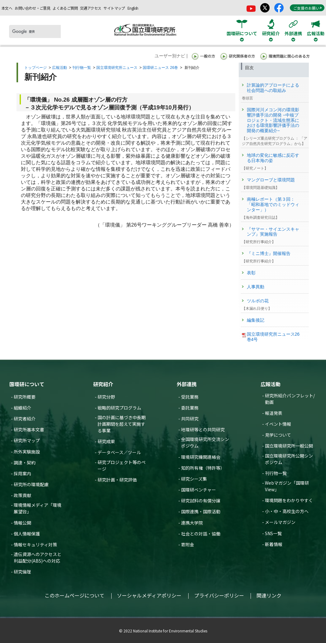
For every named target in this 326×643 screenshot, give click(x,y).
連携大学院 (192, 523)
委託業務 (190, 408)
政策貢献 (22, 495)
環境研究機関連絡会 (200, 457)
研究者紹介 (25, 418)
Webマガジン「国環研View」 (287, 486)
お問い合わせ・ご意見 (32, 8)
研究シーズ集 (194, 479)
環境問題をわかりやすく (289, 500)
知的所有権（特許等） (203, 468)
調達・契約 (25, 462)
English (132, 8)
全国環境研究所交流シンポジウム (205, 442)
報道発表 (273, 413)
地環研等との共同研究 (203, 429)
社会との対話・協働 (200, 533)
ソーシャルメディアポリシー (149, 595)
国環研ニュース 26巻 (160, 67)
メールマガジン (280, 522)
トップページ (35, 67)
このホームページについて (74, 595)
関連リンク (268, 595)
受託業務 (190, 397)
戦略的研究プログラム (119, 408)
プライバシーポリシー (219, 595)
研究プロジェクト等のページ (122, 465)
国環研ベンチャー (198, 490)
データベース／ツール (119, 452)
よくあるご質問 (65, 8)
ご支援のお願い (307, 8)
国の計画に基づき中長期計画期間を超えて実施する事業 (122, 424)
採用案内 (22, 473)
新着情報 (273, 544)
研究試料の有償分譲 (200, 500)
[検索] (35, 31)
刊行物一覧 (81, 67)
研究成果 (106, 441)
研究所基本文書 (29, 429)
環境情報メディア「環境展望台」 (37, 508)
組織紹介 (22, 408)
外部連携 (187, 384)
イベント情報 (278, 424)
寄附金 (187, 544)
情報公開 (22, 523)
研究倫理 (22, 572)
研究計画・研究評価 (117, 480)
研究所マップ (27, 440)
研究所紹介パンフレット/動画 (290, 398)
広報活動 (59, 67)
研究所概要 (25, 397)
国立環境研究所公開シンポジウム (289, 459)
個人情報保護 (27, 533)
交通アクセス (90, 8)
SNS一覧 (273, 533)
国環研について (26, 384)
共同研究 (190, 418)
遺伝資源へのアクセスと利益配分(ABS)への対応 (37, 557)
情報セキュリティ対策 (35, 544)
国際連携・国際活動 (200, 511)
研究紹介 (103, 384)
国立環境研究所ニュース (116, 67)
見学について (278, 435)
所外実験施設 (27, 452)
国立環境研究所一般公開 (289, 446)
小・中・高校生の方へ (287, 511)
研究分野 (106, 397)
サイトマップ (114, 8)
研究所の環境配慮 (31, 484)
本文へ (7, 8)
